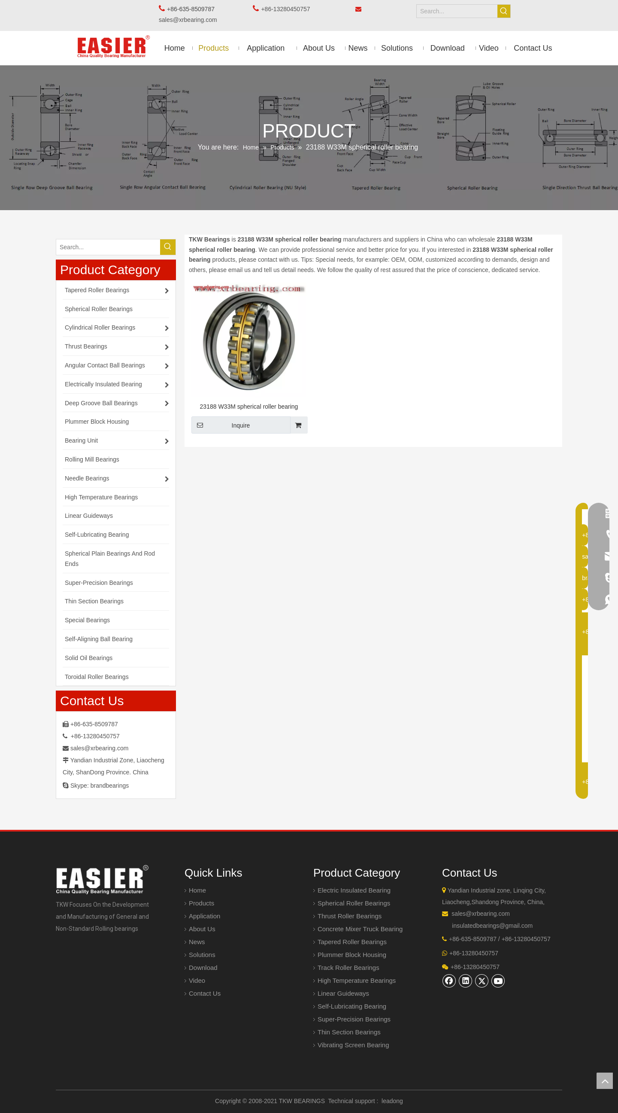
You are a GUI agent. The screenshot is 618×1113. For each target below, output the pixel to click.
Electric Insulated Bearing (354, 890)
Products (201, 903)
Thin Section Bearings (349, 1032)
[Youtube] (498, 981)
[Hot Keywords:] (503, 11)
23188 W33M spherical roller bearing (249, 406)
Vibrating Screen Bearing (353, 1045)
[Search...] (457, 11)
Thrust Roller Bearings (350, 916)
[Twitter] (482, 981)
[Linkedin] (466, 981)
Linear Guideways (343, 993)
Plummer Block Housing (352, 954)
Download (203, 967)
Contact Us (205, 993)
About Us (202, 929)
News (197, 941)
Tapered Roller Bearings (352, 941)
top (605, 1081)
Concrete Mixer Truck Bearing (360, 929)
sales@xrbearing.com (190, 19)
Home (197, 890)
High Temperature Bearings (357, 980)
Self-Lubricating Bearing (352, 1006)
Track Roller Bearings (348, 967)
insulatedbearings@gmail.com (492, 925)
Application (204, 916)
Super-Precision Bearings (354, 1019)
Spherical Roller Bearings (354, 903)
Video (197, 980)
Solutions (202, 954)
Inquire (220, 425)
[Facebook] (449, 981)
